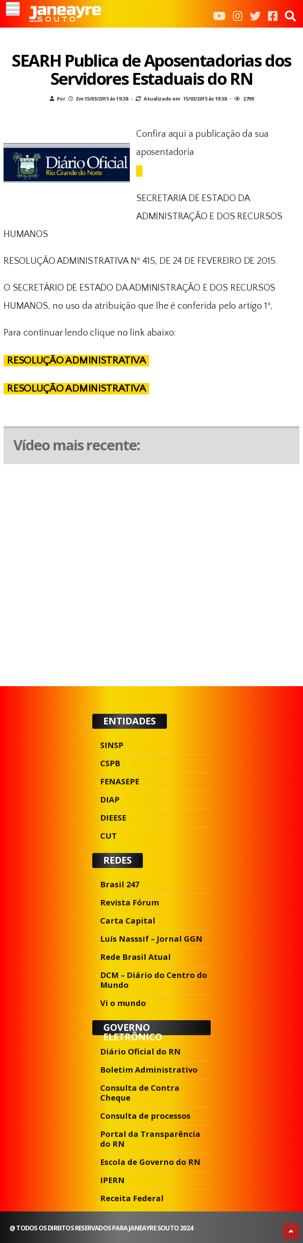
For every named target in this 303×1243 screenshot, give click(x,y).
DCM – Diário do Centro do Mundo (153, 980)
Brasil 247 (119, 884)
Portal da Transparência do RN (150, 1139)
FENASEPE (119, 781)
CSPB (110, 763)
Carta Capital (127, 920)
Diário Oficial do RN (140, 1051)
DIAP (110, 799)
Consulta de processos (145, 1115)
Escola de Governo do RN (150, 1162)
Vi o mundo (123, 1003)
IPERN (112, 1180)
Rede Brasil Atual (135, 957)
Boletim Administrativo (149, 1069)
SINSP (111, 745)
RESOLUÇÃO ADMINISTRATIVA (76, 360)
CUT (108, 836)
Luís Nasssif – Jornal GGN (151, 938)
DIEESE (113, 817)
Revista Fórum (129, 902)
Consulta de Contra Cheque (140, 1092)
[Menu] (13, 9)
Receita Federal (132, 1198)
